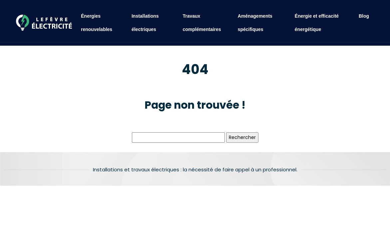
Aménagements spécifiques (255, 22)
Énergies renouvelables (96, 22)
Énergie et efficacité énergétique (317, 22)
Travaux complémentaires (202, 22)
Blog (364, 16)
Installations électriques (145, 22)
